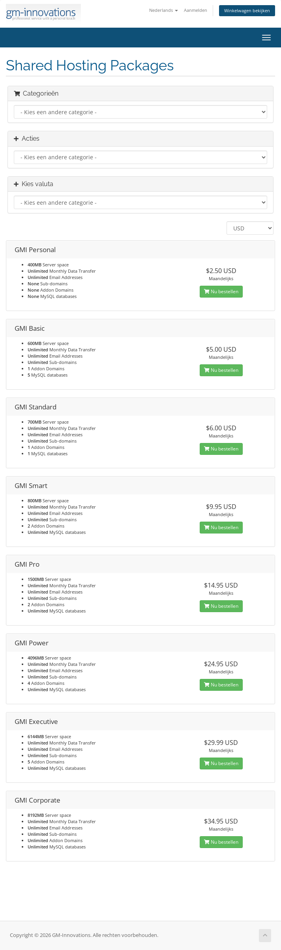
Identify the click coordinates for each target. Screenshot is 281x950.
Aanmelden (195, 10)
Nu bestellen (221, 291)
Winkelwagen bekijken (247, 10)
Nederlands (163, 10)
